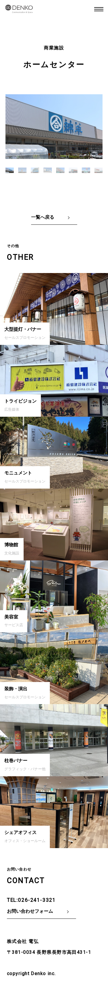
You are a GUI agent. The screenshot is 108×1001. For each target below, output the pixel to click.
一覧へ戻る (42, 217)
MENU (99, 9)
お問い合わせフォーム (30, 911)
